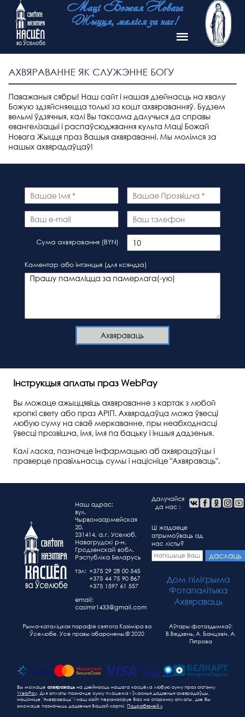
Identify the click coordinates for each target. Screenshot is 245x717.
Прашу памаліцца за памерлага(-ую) (122, 296)
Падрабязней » (144, 705)
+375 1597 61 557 (113, 586)
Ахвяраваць (122, 335)
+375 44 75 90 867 (114, 579)
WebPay (27, 693)
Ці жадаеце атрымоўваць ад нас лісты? (177, 542)
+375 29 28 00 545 (114, 571)
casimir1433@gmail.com (111, 607)
